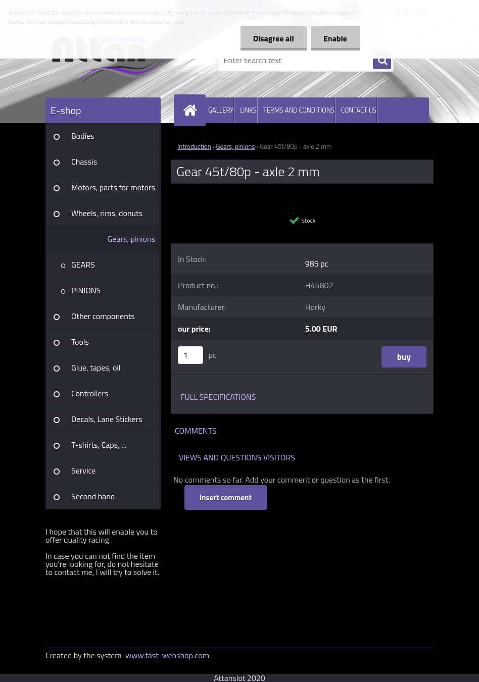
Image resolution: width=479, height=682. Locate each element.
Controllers (89, 393)
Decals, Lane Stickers (106, 419)
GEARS (83, 264)
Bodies (82, 136)
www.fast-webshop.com (167, 655)
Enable (335, 38)
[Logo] (114, 60)
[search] (382, 60)
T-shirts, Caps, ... (99, 445)
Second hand (93, 496)
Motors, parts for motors (113, 187)
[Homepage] (192, 110)
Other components (103, 316)
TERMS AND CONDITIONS (298, 110)
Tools (80, 342)
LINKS (248, 110)
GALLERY (220, 110)
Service (83, 470)
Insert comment (226, 497)
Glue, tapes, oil (96, 367)
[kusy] (190, 355)
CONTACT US (358, 110)
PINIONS (86, 290)
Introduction (194, 146)
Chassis (84, 161)
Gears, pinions (131, 239)
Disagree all (273, 38)
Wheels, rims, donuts (106, 213)
